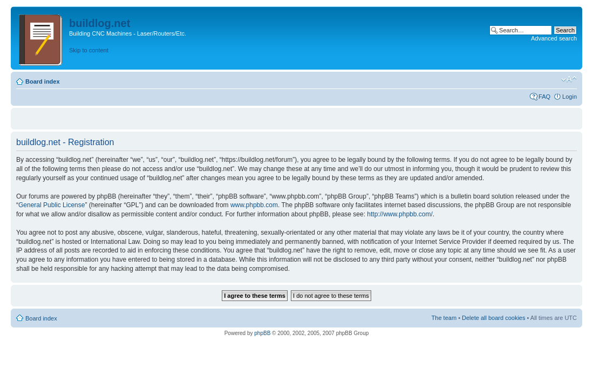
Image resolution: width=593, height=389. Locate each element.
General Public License (51, 205)
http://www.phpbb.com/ (399, 214)
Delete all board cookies (493, 318)
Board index (42, 81)
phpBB (262, 333)
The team (444, 318)
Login (569, 96)
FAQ (544, 96)
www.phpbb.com (254, 205)
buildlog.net (99, 23)
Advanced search (554, 38)
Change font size (569, 79)
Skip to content (88, 50)
